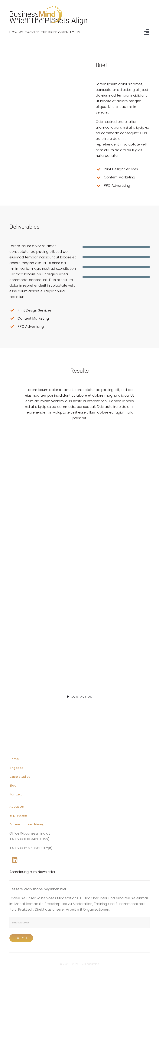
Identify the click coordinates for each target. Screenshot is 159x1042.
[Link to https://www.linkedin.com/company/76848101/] (14, 860)
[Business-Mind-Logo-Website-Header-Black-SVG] (35, 7)
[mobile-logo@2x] (31, 739)
